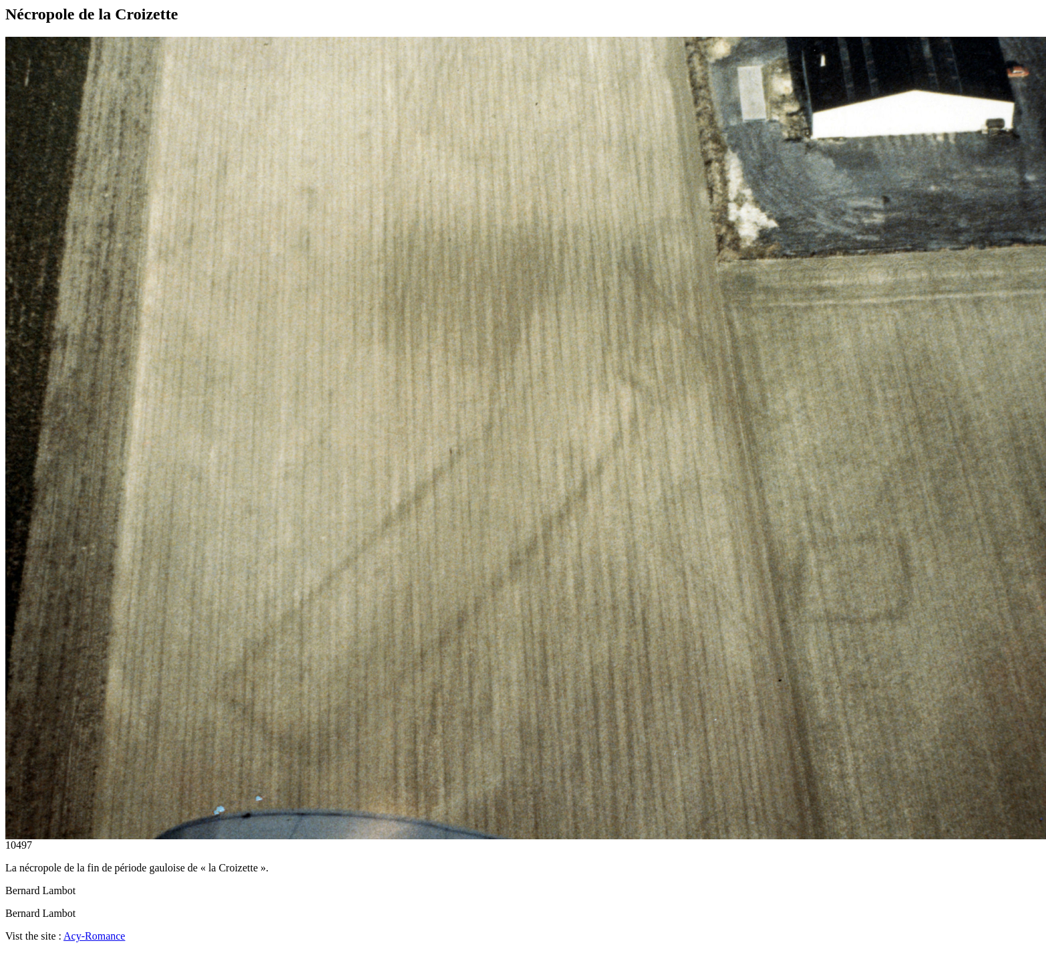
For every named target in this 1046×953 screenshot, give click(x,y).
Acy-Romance (94, 936)
